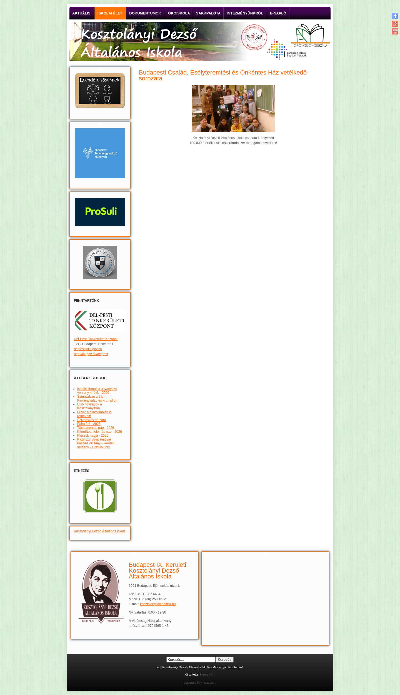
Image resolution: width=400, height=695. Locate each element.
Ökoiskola (179, 13)
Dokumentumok (145, 13)
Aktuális (81, 13)
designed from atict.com (200, 682)
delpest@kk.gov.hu (88, 349)
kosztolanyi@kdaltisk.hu (158, 604)
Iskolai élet (110, 13)
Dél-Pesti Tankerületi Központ (96, 339)
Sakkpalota (208, 13)
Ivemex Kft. (207, 674)
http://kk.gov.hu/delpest (91, 354)
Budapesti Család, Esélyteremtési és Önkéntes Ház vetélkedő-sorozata (224, 75)
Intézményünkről (245, 13)
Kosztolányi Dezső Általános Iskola (100, 531)
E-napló (278, 13)
